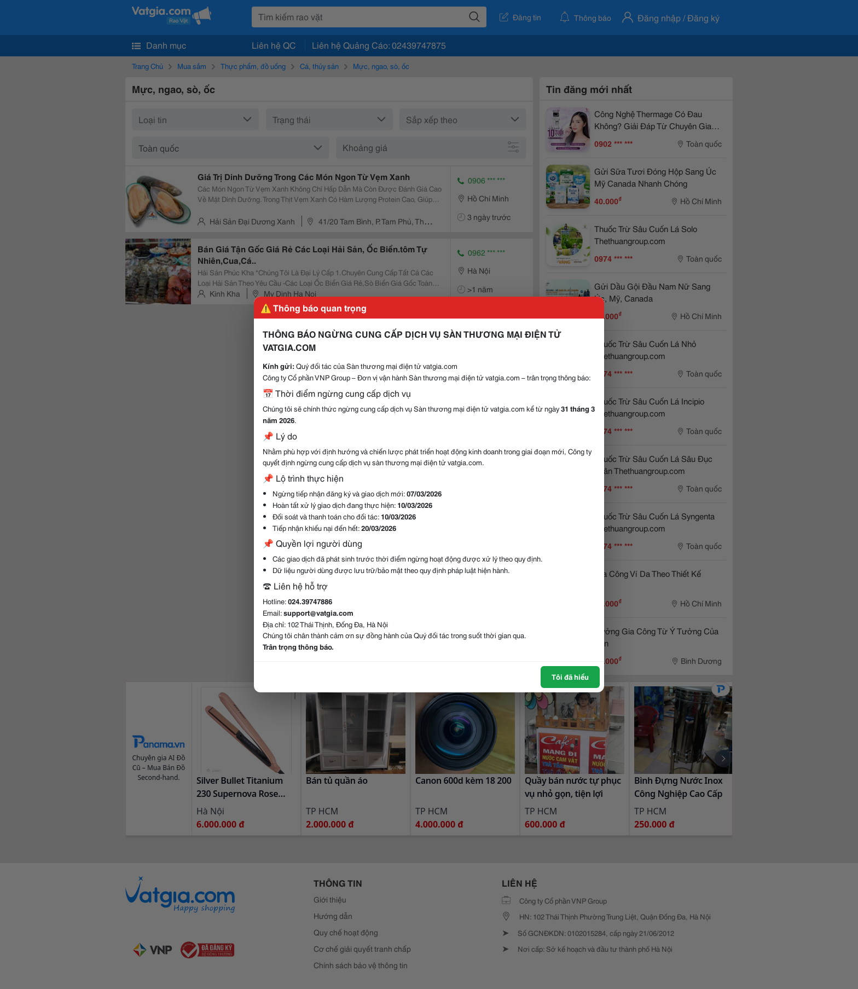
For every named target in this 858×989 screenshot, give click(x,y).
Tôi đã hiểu (570, 676)
